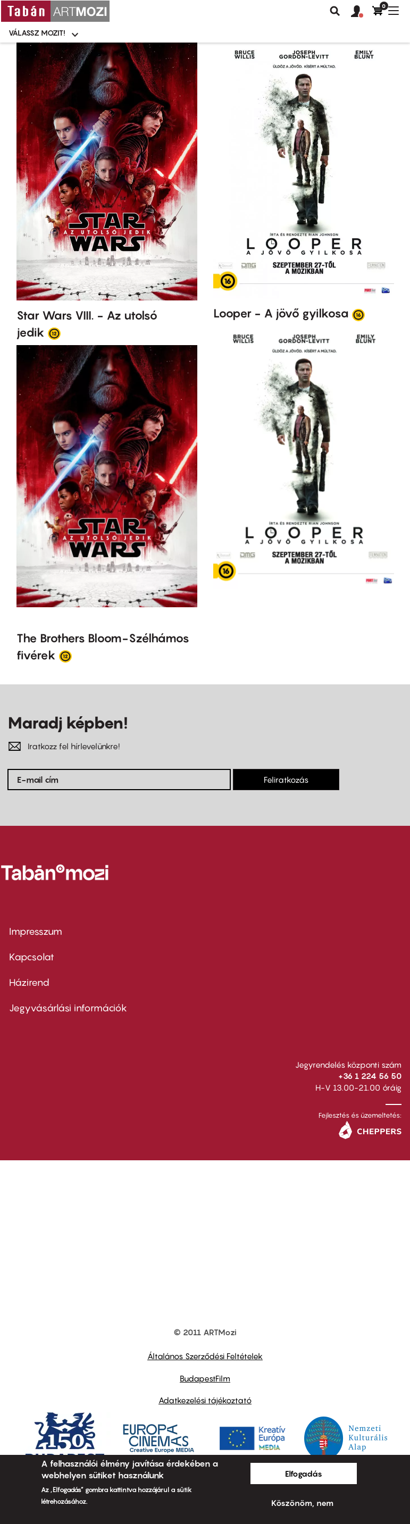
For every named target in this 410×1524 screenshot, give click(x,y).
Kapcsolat (31, 956)
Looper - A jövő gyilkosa (281, 313)
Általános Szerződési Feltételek (205, 1356)
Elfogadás (303, 1473)
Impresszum (35, 931)
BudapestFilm (205, 1378)
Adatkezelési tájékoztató (205, 1400)
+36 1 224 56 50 (369, 1076)
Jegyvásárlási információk (68, 1008)
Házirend (29, 982)
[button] (361, 12)
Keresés (335, 11)
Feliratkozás (286, 779)
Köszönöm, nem (302, 1503)
